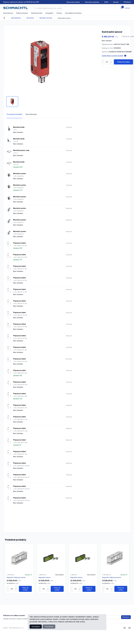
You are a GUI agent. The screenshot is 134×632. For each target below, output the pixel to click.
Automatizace (8, 13)
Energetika (49, 13)
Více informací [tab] (31, 114)
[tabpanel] (39, 61)
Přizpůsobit (49, 627)
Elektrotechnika (36, 13)
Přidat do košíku (123, 62)
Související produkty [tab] (14, 114)
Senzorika (30, 18)
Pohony (59, 13)
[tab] (12, 101)
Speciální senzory (45, 18)
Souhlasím (36, 627)
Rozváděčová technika (73, 13)
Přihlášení (126, 617)
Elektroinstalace (22, 13)
